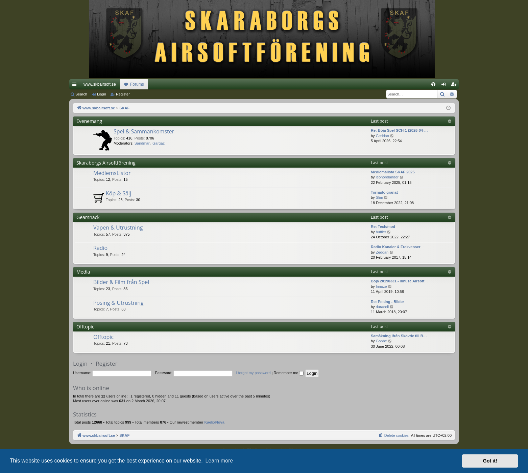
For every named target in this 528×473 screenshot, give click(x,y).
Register (123, 94)
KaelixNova (214, 422)
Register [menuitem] (455, 85)
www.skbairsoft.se (99, 84)
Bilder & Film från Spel (121, 282)
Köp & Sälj (118, 193)
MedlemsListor (112, 173)
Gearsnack (88, 217)
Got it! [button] (490, 461)
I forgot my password (253, 373)
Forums (137, 84)
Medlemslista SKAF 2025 (393, 172)
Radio (100, 248)
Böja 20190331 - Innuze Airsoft (398, 281)
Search (81, 94)
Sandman (142, 143)
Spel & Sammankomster (144, 131)
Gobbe (381, 341)
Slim (379, 197)
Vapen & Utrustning (118, 227)
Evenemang (89, 121)
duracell (382, 307)
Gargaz (158, 143)
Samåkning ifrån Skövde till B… (399, 336)
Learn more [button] (219, 461)
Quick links (75, 85)
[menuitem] (433, 84)
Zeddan (382, 252)
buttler (381, 232)
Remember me (288, 373)
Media (83, 271)
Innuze (381, 286)
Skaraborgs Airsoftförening (106, 162)
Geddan (382, 136)
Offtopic (85, 326)
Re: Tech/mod (383, 226)
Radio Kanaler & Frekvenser (396, 247)
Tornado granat (384, 192)
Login (101, 94)
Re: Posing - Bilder (387, 302)
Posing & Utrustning (118, 302)
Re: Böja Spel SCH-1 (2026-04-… (399, 130)
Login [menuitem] (445, 85)
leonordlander (387, 177)
